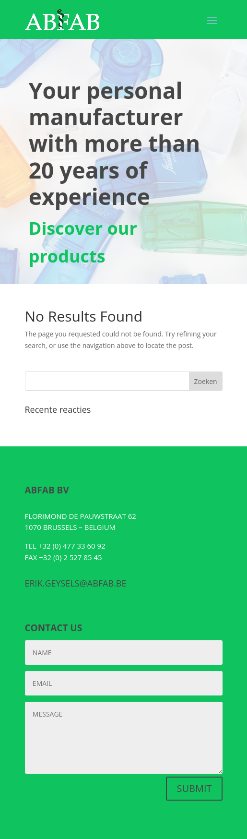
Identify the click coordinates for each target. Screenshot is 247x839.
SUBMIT (194, 788)
